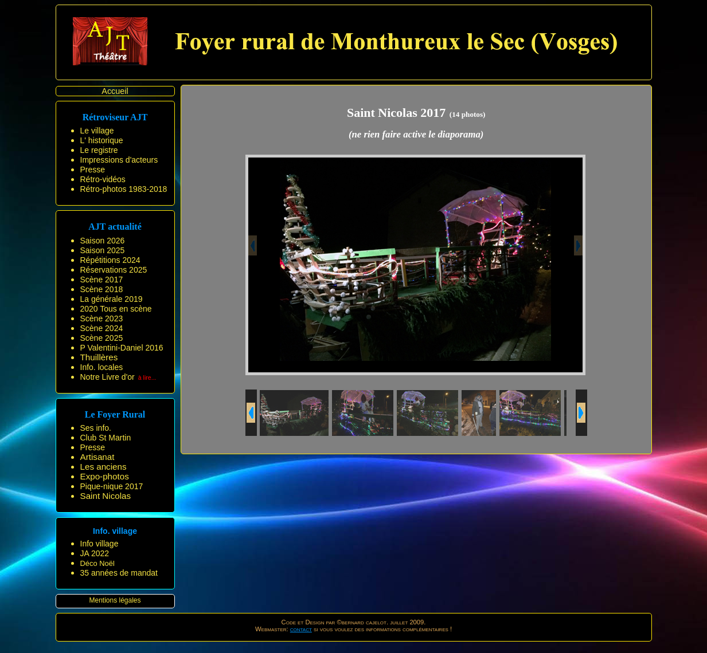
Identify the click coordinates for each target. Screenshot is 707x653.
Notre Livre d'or (107, 376)
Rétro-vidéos (103, 179)
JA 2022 (95, 553)
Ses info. (95, 427)
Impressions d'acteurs (119, 159)
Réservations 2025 (113, 269)
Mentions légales (114, 600)
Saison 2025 (102, 250)
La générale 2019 (111, 299)
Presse (93, 169)
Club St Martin (105, 437)
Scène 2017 (101, 279)
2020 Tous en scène (116, 308)
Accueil (114, 91)
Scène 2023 (101, 318)
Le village (97, 130)
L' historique (101, 140)
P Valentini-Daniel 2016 (121, 347)
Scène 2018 (101, 289)
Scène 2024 (101, 328)
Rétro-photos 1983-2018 (123, 189)
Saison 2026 (102, 240)
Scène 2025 (101, 338)
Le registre (99, 150)
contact (301, 629)
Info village (99, 543)
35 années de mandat (119, 572)
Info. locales (101, 367)
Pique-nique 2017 (111, 486)
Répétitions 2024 (110, 260)
